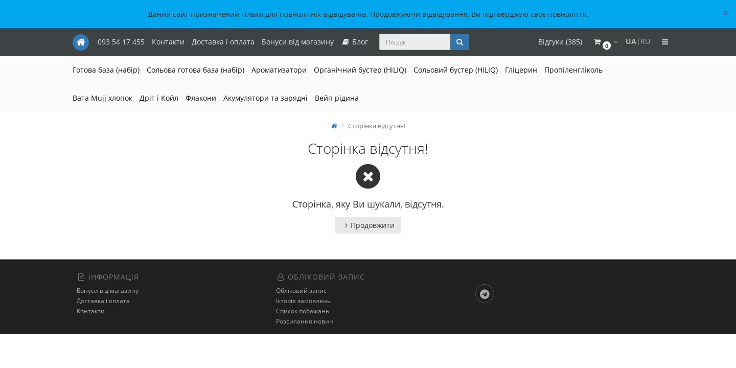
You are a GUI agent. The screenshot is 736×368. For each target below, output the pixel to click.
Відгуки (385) (560, 42)
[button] (605, 42)
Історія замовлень (303, 300)
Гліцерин (521, 70)
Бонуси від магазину (298, 42)
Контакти (168, 42)
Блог (354, 42)
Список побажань (302, 311)
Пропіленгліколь (573, 70)
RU (645, 41)
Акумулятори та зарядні (265, 98)
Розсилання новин (304, 321)
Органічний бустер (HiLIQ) (360, 70)
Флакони (201, 98)
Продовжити (368, 225)
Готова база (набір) (106, 70)
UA (631, 41)
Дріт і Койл (159, 98)
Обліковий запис (301, 290)
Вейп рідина (337, 98)
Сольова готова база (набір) (195, 70)
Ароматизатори (279, 70)
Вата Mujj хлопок (102, 98)
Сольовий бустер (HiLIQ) (455, 70)
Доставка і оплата (223, 42)
